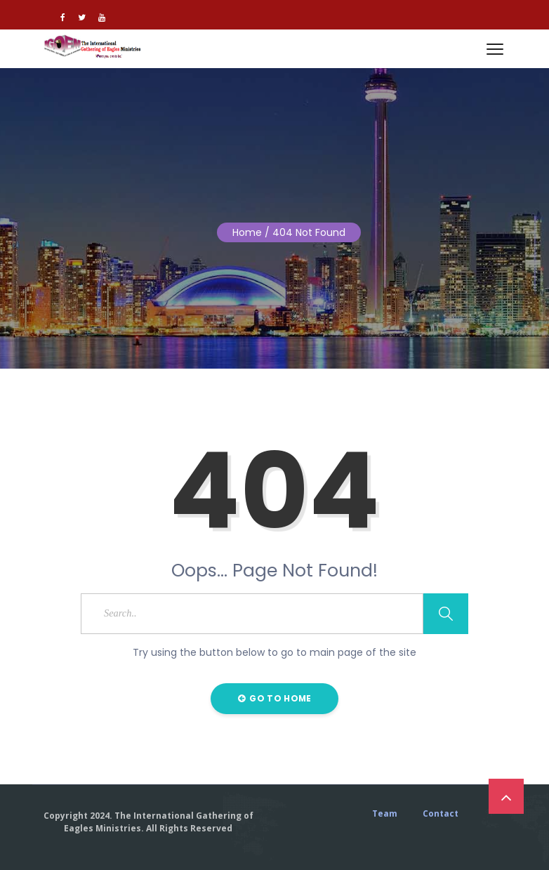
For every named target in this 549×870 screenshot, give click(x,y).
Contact (440, 814)
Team (384, 814)
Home (247, 232)
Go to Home (275, 698)
